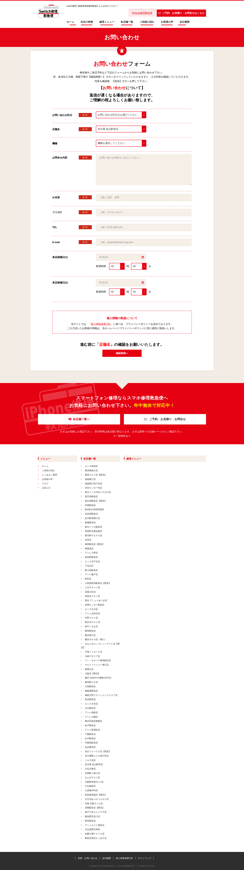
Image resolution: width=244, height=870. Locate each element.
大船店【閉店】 (92, 673)
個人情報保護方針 (101, 324)
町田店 (88, 579)
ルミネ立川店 (91, 609)
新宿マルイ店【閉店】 (96, 475)
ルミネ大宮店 (91, 703)
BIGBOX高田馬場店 (94, 509)
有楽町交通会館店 (93, 531)
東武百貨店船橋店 (93, 721)
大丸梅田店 (90, 786)
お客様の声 (167, 22)
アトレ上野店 (91, 552)
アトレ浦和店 (91, 712)
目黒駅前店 (90, 505)
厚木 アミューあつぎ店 (96, 600)
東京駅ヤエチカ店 (93, 535)
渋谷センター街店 (93, 488)
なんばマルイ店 (92, 777)
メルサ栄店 (90, 760)
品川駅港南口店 (92, 518)
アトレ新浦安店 (92, 730)
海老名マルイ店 (92, 596)
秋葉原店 (89, 548)
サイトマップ (144, 858)
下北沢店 (89, 566)
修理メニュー (106, 22)
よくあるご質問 (49, 475)
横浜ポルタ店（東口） (96, 639)
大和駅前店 (90, 686)
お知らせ (46, 488)
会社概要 (185, 22)
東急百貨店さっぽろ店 (96, 838)
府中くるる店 (91, 626)
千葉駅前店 (90, 734)
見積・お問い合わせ (87, 858)
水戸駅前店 (90, 738)
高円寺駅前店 (91, 496)
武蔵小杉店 (90, 592)
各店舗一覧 (127, 22)
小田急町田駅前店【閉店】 (98, 583)
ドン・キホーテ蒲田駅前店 (98, 660)
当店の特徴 (86, 22)
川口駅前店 (90, 708)
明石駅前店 (90, 821)
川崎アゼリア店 (92, 656)
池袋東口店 (90, 479)
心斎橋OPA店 (91, 790)
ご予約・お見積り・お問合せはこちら (181, 13)
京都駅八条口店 (92, 773)
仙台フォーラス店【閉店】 (98, 751)
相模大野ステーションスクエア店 (101, 695)
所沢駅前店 (90, 699)
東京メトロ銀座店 (93, 527)
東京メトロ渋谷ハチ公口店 (98, 492)
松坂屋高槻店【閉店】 (96, 794)
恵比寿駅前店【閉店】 (96, 501)
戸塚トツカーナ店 (93, 652)
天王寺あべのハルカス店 (97, 799)
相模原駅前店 (91, 691)
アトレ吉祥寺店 (92, 613)
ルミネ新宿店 (91, 466)
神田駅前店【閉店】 (94, 544)
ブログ (45, 483)
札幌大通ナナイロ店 (94, 833)
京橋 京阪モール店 (94, 803)
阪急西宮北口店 (92, 816)
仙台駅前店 (90, 747)
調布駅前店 (90, 631)
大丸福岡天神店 (92, 829)
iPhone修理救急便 (142, 13)
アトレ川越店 (91, 717)
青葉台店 (89, 669)
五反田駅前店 (91, 514)
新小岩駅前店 (91, 570)
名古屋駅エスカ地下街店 (97, 756)
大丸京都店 (90, 768)
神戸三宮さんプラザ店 (96, 812)
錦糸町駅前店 (91, 557)
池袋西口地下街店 (93, 483)
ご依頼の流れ (146, 22)
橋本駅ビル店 (91, 682)
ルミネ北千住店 (92, 561)
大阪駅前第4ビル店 (94, 782)
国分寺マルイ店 (92, 622)
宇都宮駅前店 (91, 742)
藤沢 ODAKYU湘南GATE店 (98, 677)
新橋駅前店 (90, 522)
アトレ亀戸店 (91, 574)
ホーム (70, 22)
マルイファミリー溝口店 (97, 665)
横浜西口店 (90, 635)
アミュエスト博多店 (94, 825)
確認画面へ (122, 353)
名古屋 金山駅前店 (94, 764)
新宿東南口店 (91, 470)
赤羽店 (88, 540)
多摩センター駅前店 (94, 605)
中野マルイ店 (91, 617)
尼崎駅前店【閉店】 (94, 807)
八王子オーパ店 (92, 587)
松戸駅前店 (90, 725)
